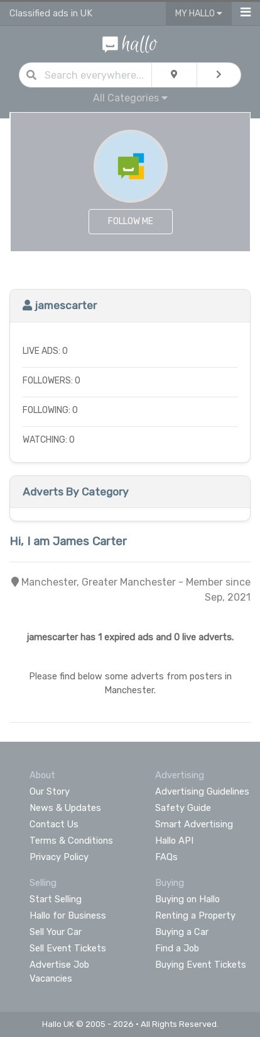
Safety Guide (183, 807)
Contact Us (54, 824)
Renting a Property (195, 915)
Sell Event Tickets (68, 948)
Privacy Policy (59, 857)
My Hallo (198, 13)
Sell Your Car (56, 932)
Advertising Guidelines (202, 791)
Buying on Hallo (187, 899)
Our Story (50, 791)
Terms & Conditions (71, 840)
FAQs (166, 857)
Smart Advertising (194, 824)
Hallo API (174, 840)
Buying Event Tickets (200, 964)
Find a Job (177, 948)
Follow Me (130, 221)
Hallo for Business (68, 915)
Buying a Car (182, 932)
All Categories (130, 98)
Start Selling (56, 899)
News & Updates (65, 807)
